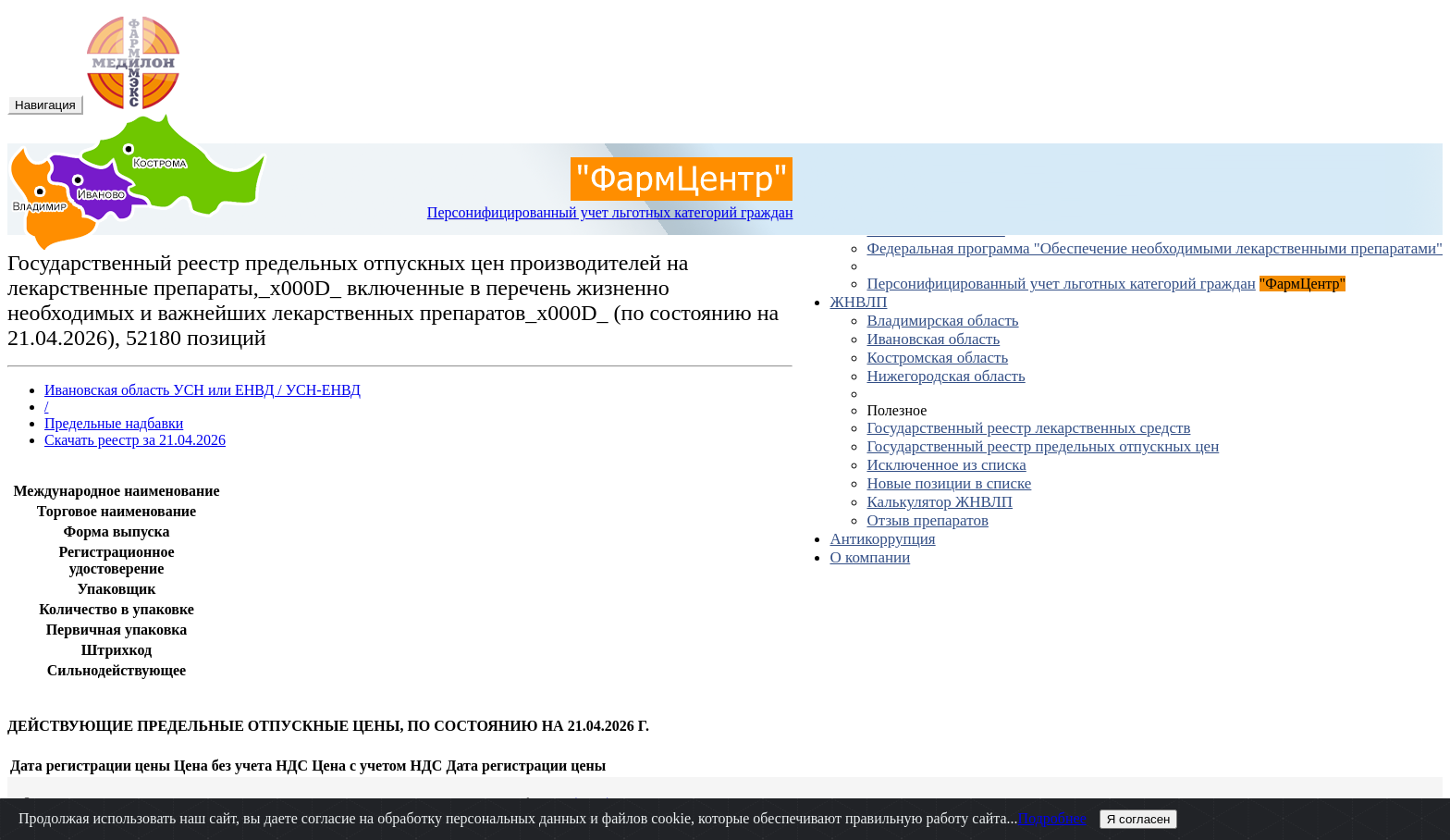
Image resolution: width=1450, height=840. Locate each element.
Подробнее (1052, 818)
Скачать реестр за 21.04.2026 (135, 440)
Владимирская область (942, 320)
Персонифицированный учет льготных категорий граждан (1060, 283)
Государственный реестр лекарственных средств (1028, 428)
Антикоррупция (882, 539)
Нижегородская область (945, 376)
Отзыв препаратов (927, 520)
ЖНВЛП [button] (858, 302)
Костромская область (937, 357)
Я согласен (1139, 819)
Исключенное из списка (946, 465)
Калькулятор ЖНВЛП (939, 502)
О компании (869, 557)
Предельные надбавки (113, 423)
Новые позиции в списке (948, 483)
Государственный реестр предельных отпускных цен (1042, 446)
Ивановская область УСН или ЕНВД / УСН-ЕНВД (202, 390)
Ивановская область (933, 339)
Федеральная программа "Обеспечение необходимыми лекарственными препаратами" (1154, 248)
